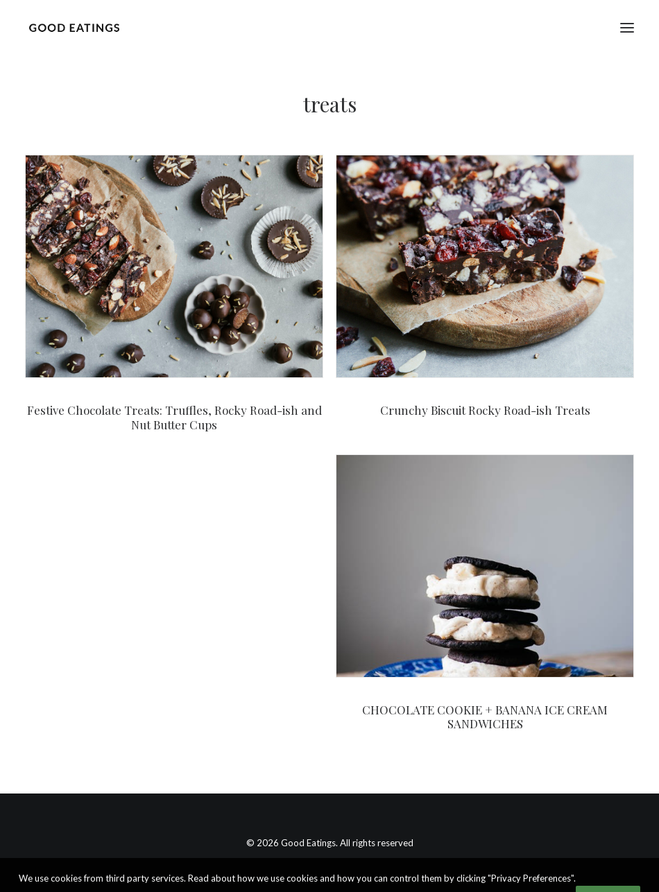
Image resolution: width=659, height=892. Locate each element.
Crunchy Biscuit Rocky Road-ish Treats (485, 410)
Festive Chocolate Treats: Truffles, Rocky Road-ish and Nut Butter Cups (174, 416)
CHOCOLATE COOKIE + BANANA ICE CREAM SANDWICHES (485, 716)
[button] (627, 27)
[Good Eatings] (74, 27)
